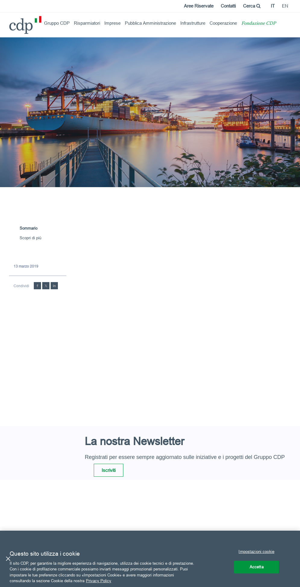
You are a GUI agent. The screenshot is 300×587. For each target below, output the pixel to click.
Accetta (257, 566)
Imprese (112, 23)
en (285, 5)
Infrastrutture (192, 23)
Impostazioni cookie (256, 551)
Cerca (252, 5)
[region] (150, 559)
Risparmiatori (87, 23)
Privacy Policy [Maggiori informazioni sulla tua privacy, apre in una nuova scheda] (98, 580)
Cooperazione (223, 23)
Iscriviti (108, 470)
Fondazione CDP (258, 23)
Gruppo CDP (57, 23)
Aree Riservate (198, 5)
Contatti (228, 5)
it (273, 5)
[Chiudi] (8, 558)
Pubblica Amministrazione (150, 23)
